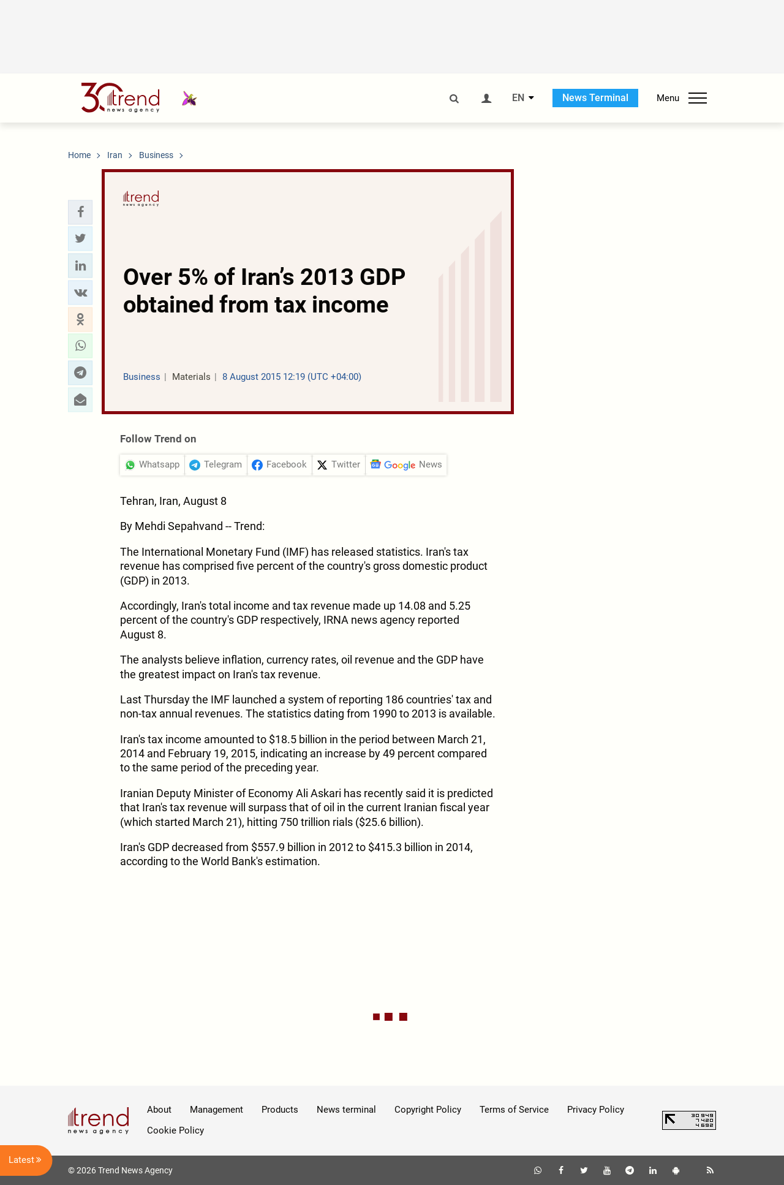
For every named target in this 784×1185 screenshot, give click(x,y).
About (159, 1109)
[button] (80, 212)
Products (280, 1109)
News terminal (346, 1109)
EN (518, 98)
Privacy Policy (595, 1109)
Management (216, 1109)
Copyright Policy (427, 1109)
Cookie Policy (175, 1130)
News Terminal (595, 98)
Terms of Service (514, 1109)
